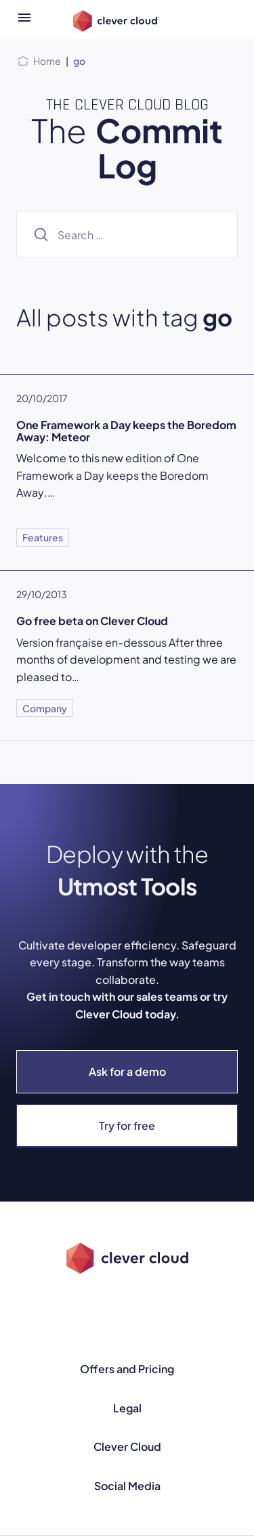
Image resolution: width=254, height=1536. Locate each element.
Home (47, 61)
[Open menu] (24, 19)
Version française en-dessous (91, 642)
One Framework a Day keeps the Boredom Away (112, 475)
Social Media (127, 1486)
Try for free (127, 1125)
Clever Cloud (127, 1446)
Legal (127, 1408)
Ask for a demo (127, 1071)
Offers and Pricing (127, 1369)
